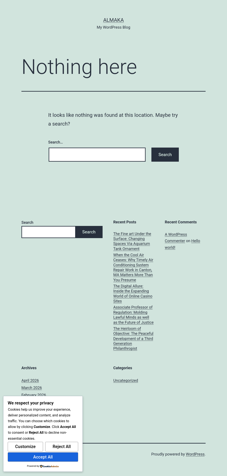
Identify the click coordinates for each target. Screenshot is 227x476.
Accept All (43, 457)
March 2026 (31, 387)
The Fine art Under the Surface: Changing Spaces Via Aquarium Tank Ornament (132, 241)
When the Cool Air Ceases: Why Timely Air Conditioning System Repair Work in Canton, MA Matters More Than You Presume (133, 267)
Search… (55, 142)
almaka (113, 20)
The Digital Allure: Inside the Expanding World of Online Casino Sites (132, 293)
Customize (25, 446)
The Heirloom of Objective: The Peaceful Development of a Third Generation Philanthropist (133, 338)
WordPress (195, 454)
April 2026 (30, 380)
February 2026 (33, 395)
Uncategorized (125, 380)
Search (27, 222)
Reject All (62, 446)
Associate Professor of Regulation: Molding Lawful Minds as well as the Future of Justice (133, 314)
